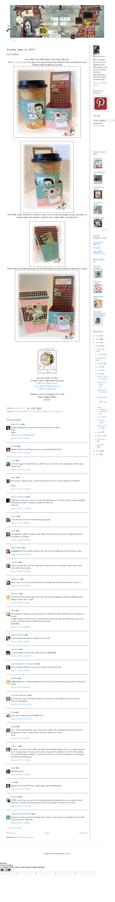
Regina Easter (16, 548)
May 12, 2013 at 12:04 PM (21, 489)
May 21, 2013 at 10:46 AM (21, 789)
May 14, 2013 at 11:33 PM (20, 670)
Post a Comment (15, 828)
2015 (98, 339)
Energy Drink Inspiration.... (102, 392)
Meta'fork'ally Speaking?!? (102, 401)
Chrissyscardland (99, 173)
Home (47, 833)
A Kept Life (98, 159)
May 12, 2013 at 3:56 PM (20, 523)
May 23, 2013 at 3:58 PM (20, 823)
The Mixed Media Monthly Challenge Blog (99, 313)
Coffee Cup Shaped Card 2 (47, 383)
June (100, 370)
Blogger (68, 854)
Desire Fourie (16, 424)
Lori (12, 782)
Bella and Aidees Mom (19, 695)
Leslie (13, 768)
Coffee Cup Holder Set (47, 389)
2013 (98, 346)
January (101, 445)
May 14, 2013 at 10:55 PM (21, 656)
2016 (98, 336)
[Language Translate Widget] (104, 120)
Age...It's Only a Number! (102, 378)
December (101, 349)
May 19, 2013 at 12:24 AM (20, 775)
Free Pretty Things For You (99, 252)
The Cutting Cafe (19, 62)
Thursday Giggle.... (101, 421)
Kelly (13, 610)
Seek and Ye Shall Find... (101, 384)
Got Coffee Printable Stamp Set (47, 386)
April (100, 432)
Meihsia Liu (15, 579)
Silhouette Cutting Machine (41, 411)
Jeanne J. (15, 746)
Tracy (13, 531)
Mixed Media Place (98, 297)
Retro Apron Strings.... (101, 427)
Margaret (14, 797)
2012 (98, 451)
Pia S (13, 461)
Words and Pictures (18, 497)
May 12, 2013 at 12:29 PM (20, 508)
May (100, 374)
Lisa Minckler (100, 56)
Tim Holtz (97, 248)
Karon (13, 477)
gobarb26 (14, 562)
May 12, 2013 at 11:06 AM (20, 470)
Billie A (13, 516)
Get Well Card (27, 411)
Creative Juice (99, 218)
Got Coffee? (101, 417)
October (101, 355)
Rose (13, 712)
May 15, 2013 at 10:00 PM (21, 719)
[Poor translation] (8, 870)
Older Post (84, 833)
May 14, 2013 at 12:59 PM (20, 627)
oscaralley (15, 649)
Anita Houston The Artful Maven (23, 664)
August (101, 363)
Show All (104, 230)
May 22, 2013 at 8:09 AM (21, 806)
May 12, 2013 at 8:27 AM (20, 453)
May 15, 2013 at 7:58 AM (20, 687)
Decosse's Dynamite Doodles (21, 814)
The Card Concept (97, 267)
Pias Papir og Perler (99, 188)
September (102, 358)
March (100, 436)
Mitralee (14, 678)
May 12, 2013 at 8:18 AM (20, 438)
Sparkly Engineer (17, 635)
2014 (98, 343)
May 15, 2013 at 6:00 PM (20, 704)
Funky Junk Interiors (98, 243)
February (101, 439)
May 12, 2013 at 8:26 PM (20, 540)
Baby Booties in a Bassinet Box (102, 410)
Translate (98, 126)
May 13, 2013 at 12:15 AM (20, 571)
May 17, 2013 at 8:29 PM (20, 738)
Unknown (15, 594)
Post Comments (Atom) (25, 837)
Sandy (13, 727)
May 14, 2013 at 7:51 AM (20, 603)
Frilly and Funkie (97, 282)
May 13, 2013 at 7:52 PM (20, 586)
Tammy (14, 446)
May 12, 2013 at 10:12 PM (20, 554)
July (100, 367)
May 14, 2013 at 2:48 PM (20, 641)
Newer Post (11, 833)
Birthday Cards (17, 411)
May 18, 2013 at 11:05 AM (20, 760)
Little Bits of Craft (98, 203)
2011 (98, 454)
